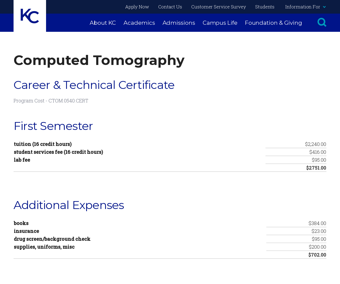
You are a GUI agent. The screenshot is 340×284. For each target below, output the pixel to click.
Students (264, 7)
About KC (103, 22)
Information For (305, 7)
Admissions (179, 22)
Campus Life (220, 22)
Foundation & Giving (273, 22)
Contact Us (170, 7)
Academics (139, 22)
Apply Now (137, 7)
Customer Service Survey (218, 7)
